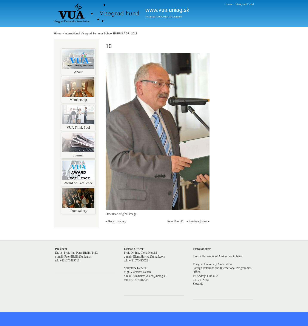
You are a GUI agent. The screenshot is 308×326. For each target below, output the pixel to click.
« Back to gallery (116, 221)
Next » (205, 221)
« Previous (192, 221)
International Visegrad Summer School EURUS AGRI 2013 (101, 33)
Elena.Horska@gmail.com (149, 256)
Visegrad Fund (245, 4)
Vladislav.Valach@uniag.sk (149, 276)
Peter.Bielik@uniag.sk (77, 256)
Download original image (121, 214)
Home (228, 4)
